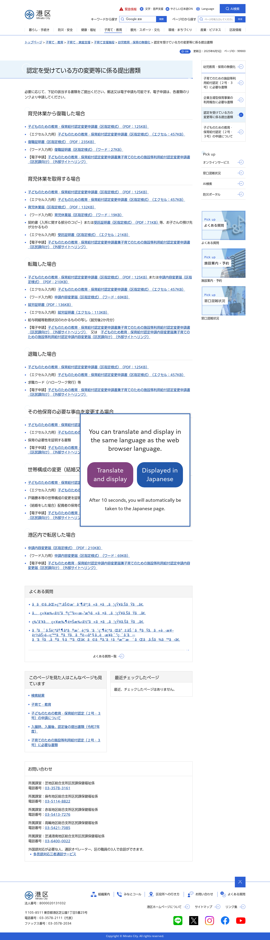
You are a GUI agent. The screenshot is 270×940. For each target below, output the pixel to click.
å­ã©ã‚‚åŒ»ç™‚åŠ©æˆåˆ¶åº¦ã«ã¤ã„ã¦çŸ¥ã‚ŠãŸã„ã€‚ (88, 604)
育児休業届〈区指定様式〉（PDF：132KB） (62, 207)
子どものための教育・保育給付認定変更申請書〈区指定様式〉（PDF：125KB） (88, 126)
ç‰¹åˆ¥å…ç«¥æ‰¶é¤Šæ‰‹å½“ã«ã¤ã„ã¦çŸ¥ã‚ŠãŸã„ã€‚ (88, 621)
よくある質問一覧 (105, 656)
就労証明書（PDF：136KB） (50, 304)
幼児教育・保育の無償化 (134, 42)
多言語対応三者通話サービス (54, 854)
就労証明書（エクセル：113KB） (83, 312)
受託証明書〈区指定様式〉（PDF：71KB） (127, 222)
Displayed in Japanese (160, 475)
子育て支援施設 (104, 42)
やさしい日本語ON (181, 9)
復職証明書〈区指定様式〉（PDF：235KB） (62, 142)
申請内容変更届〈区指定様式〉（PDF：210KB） (65, 548)
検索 (240, 19)
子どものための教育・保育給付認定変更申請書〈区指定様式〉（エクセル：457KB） (121, 134)
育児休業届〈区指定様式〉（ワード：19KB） (88, 215)
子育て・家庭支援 (78, 42)
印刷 (186, 51)
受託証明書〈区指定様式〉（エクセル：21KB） (94, 234)
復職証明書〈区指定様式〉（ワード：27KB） (88, 149)
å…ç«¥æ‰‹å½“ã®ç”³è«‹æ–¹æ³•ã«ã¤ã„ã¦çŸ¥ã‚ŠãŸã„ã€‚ (89, 613)
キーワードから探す (122, 19)
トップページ (33, 42)
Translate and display (110, 475)
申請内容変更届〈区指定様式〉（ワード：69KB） (92, 297)
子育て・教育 (54, 42)
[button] (128, 8)
